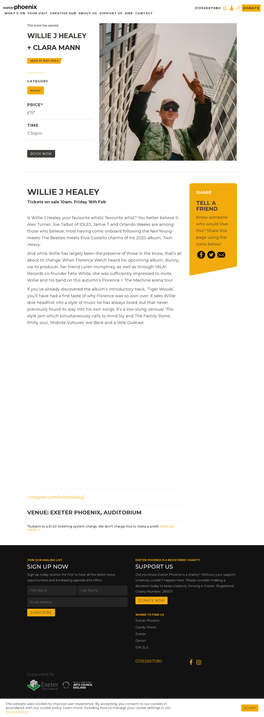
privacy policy (17, 712)
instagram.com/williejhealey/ (56, 497)
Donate (251, 8)
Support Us (111, 13)
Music (36, 90)
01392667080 (207, 8)
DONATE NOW (151, 601)
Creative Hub (63, 13)
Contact (144, 13)
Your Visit (37, 13)
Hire (129, 13)
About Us (88, 13)
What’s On (14, 13)
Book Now (41, 154)
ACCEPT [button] (250, 708)
